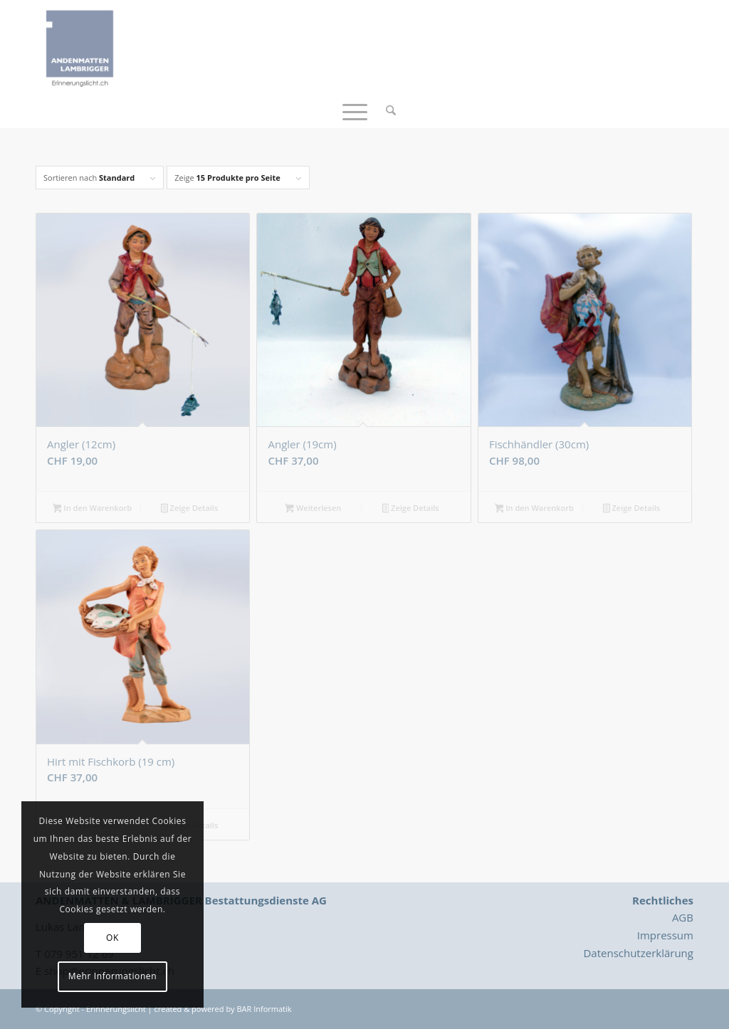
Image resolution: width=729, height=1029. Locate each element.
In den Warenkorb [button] (92, 508)
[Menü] (355, 110)
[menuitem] (386, 110)
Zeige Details (189, 508)
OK (112, 938)
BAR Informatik (263, 1008)
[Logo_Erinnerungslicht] (80, 46)
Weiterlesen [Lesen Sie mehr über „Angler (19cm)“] (313, 508)
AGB (682, 917)
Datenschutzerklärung (638, 953)
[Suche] (386, 110)
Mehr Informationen (112, 976)
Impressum (665, 935)
